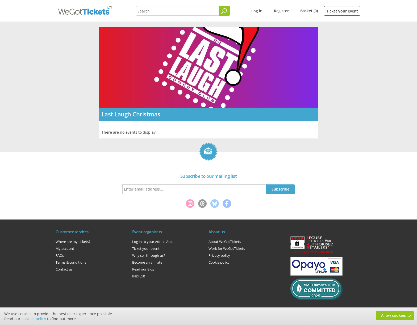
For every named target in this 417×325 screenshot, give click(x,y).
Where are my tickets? (73, 241)
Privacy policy (219, 255)
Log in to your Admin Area (152, 241)
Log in (256, 10)
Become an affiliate (147, 262)
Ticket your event (342, 11)
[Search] (224, 11)
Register (281, 10)
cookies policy (34, 318)
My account (65, 248)
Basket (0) (309, 10)
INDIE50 (138, 276)
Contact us (64, 269)
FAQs (60, 255)
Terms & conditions (71, 262)
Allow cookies (393, 315)
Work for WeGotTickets (226, 248)
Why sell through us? (148, 255)
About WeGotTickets (224, 241)
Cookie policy (219, 262)
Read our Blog (143, 269)
